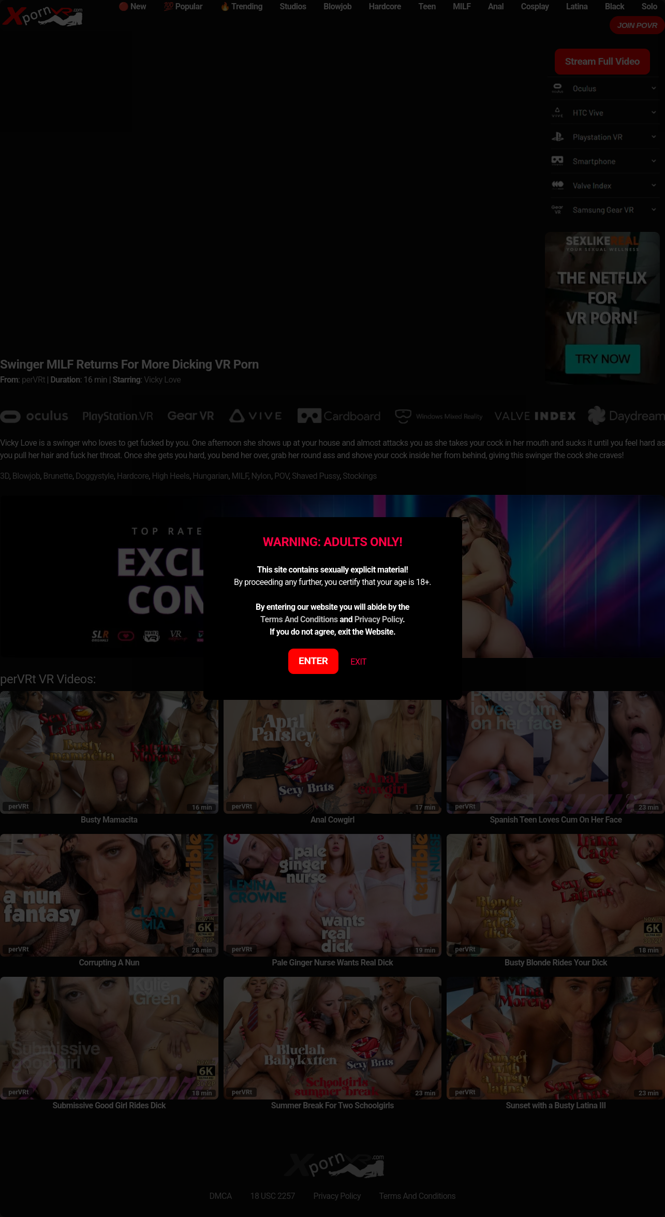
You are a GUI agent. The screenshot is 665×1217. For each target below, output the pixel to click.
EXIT (358, 662)
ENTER (313, 661)
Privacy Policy (378, 619)
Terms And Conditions (299, 619)
